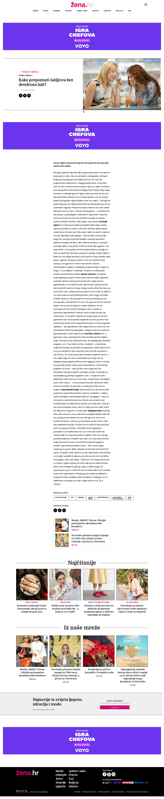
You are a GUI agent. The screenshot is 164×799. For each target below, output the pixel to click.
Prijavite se (114, 710)
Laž (72, 497)
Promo (73, 777)
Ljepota (95, 11)
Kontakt (77, 794)
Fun (129, 11)
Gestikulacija (103, 497)
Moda (35, 11)
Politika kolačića (104, 794)
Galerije (56, 11)
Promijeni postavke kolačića (137, 794)
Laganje (81, 497)
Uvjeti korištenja (118, 794)
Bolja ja (119, 11)
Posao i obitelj (30, 71)
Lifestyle (107, 11)
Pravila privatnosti (89, 794)
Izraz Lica (130, 498)
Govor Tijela (90, 498)
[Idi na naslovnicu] (82, 7)
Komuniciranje (61, 497)
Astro (45, 11)
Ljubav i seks (82, 11)
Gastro (68, 11)
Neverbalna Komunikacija (118, 498)
